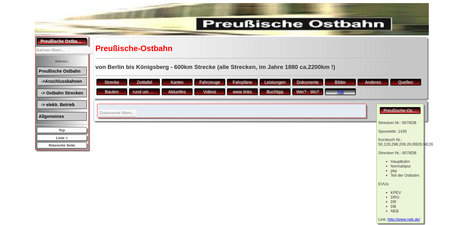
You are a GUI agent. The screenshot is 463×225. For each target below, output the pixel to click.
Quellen (405, 82)
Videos (209, 91)
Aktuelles (177, 91)
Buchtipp (274, 91)
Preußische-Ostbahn (402, 110)
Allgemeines (51, 116)
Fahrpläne (242, 82)
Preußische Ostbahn (60, 71)
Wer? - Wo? (307, 91)
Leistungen (275, 82)
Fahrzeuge (209, 82)
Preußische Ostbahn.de (64, 41)
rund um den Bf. (146, 91)
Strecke (111, 82)
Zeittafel (144, 82)
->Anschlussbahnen (60, 81)
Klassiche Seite (62, 145)
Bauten (111, 91)
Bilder (340, 82)
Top (62, 130)
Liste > (61, 138)
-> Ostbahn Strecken (61, 92)
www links (242, 91)
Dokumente (308, 82)
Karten (177, 82)
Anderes (373, 82)
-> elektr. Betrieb (57, 104)
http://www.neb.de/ (404, 219)
